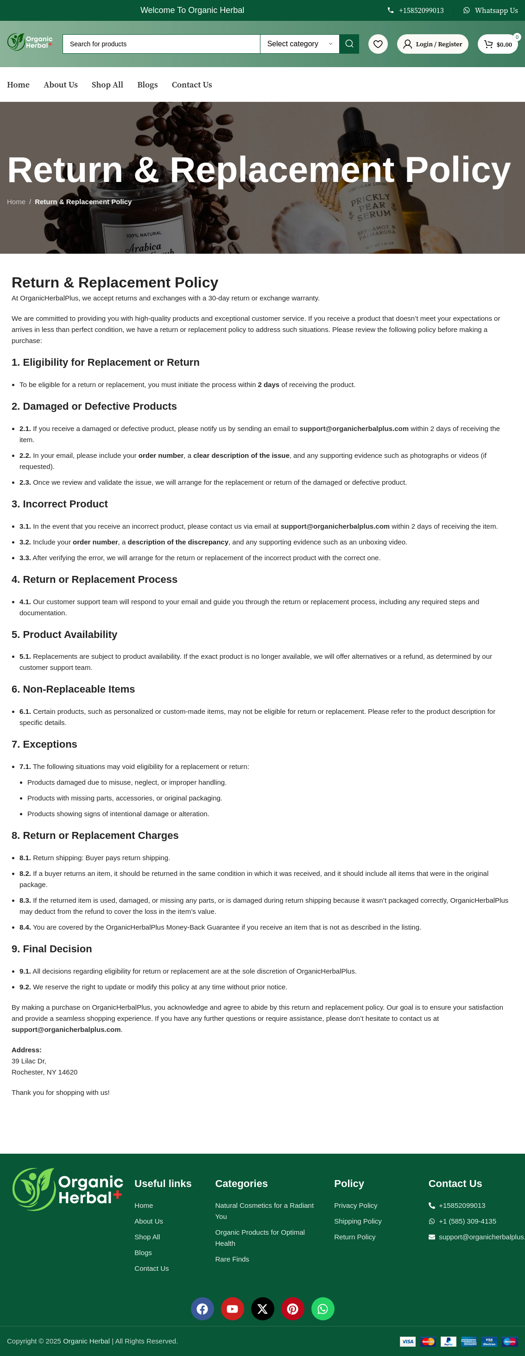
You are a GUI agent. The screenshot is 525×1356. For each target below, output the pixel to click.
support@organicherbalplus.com (354, 428)
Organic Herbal (87, 1341)
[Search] (211, 44)
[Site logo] (30, 43)
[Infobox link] (415, 10)
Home (16, 202)
